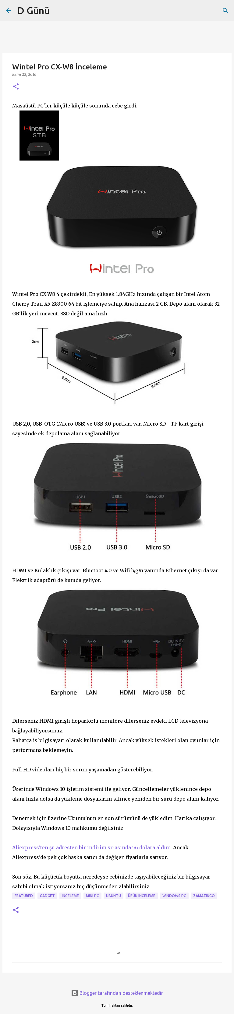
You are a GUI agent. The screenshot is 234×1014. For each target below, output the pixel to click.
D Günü (33, 10)
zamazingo (204, 896)
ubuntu (113, 896)
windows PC (174, 896)
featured (24, 896)
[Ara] (225, 10)
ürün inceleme (141, 896)
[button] (16, 87)
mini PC (92, 896)
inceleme (70, 896)
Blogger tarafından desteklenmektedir (117, 993)
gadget (47, 896)
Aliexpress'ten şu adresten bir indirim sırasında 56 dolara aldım (91, 847)
